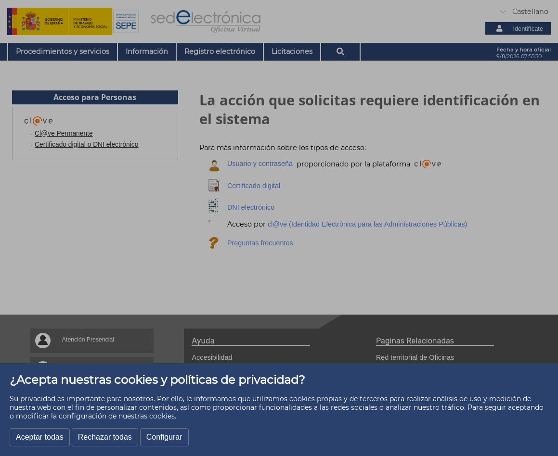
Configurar (164, 437)
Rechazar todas (105, 437)
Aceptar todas (40, 437)
